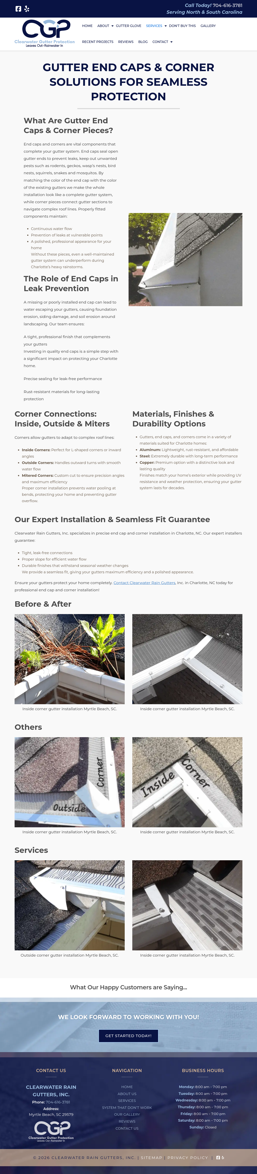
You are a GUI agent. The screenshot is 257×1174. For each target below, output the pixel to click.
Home (87, 26)
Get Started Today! (128, 1035)
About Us (127, 1094)
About (103, 26)
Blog (143, 42)
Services (154, 26)
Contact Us (127, 1128)
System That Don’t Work (127, 1107)
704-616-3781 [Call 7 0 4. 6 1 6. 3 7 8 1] (58, 1102)
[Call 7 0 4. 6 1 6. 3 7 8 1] (227, 5)
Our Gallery (127, 1114)
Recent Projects (98, 42)
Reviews (125, 42)
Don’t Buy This (182, 26)
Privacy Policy (187, 1157)
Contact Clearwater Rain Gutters (144, 582)
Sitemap (151, 1157)
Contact (160, 42)
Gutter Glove (128, 26)
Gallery (208, 26)
